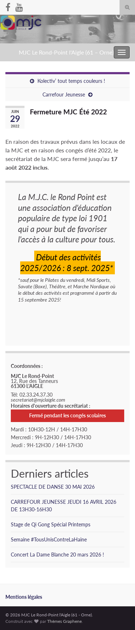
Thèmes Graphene (64, 621)
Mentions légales (23, 597)
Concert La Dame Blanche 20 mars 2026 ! (57, 554)
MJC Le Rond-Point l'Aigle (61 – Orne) (66, 52)
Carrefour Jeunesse (63, 94)
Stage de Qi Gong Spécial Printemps (50, 524)
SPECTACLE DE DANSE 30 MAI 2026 (53, 487)
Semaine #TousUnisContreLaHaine (49, 539)
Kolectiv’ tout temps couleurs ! (71, 81)
